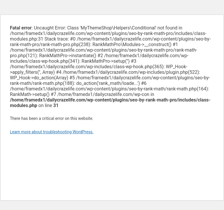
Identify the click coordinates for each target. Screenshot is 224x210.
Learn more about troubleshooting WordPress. (52, 132)
